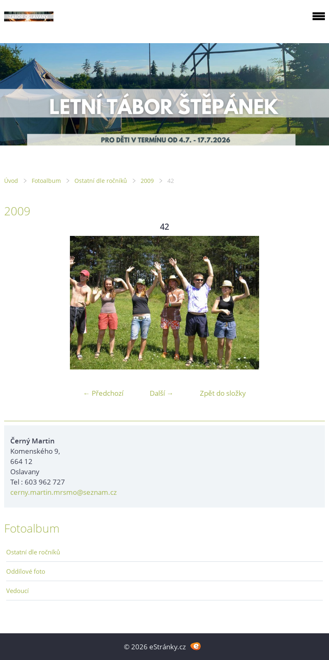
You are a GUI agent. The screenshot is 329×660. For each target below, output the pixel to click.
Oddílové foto (25, 571)
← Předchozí (103, 393)
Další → (162, 393)
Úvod (11, 181)
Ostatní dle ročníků (100, 181)
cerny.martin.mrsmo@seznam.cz (63, 492)
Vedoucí (17, 590)
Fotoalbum (46, 181)
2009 (147, 181)
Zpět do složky (223, 393)
